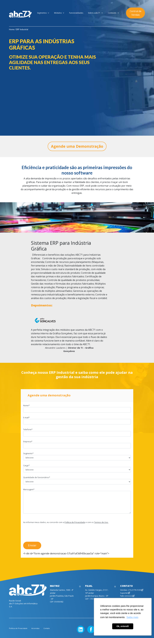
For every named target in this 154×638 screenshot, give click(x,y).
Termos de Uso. (101, 522)
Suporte (125, 593)
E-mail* (77, 419)
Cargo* (77, 467)
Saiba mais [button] (132, 617)
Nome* (77, 407)
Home (11, 29)
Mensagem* (77, 501)
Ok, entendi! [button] (122, 626)
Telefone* (77, 431)
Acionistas (35, 628)
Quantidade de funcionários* (77, 479)
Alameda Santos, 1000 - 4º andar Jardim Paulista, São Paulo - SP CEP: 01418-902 (62, 596)
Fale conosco (127, 595)
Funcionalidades (76, 13)
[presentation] (46, 532)
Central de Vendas (135, 12)
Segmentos (43, 13)
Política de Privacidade (75, 522)
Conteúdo (113, 13)
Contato (46, 628)
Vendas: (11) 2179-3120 (131, 590)
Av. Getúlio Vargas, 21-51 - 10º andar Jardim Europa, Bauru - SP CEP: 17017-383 (97, 594)
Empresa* (77, 443)
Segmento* (77, 455)
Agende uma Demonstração (77, 146)
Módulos (59, 13)
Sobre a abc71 (95, 13)
